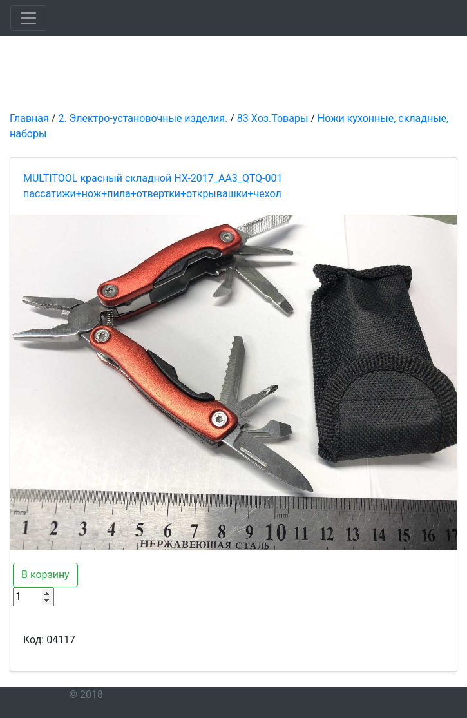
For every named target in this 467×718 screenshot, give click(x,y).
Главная (29, 118)
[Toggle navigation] (28, 18)
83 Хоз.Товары (272, 118)
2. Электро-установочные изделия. (142, 118)
